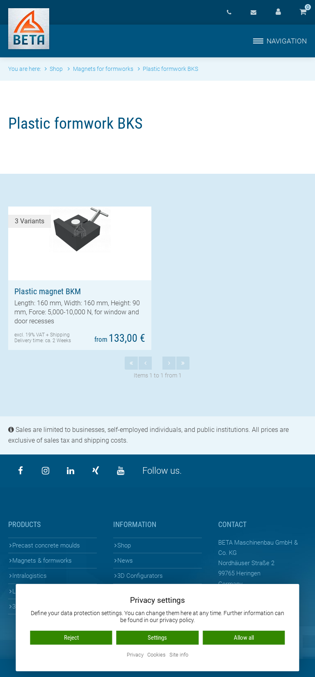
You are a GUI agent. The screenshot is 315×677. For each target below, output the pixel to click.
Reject (71, 637)
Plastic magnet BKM (47, 291)
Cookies (156, 655)
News (125, 560)
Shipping (60, 335)
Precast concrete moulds (46, 545)
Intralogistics (29, 575)
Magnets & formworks (42, 560)
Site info (178, 655)
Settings (157, 637)
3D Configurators (140, 575)
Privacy (135, 655)
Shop (124, 545)
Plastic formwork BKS (168, 69)
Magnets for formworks (101, 69)
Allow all (244, 637)
